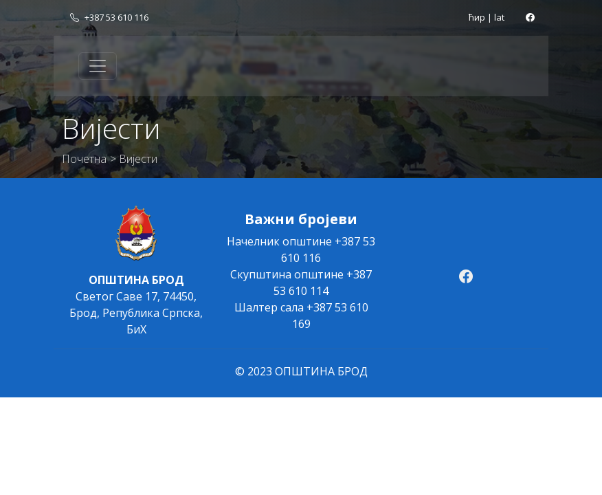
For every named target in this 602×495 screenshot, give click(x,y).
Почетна (84, 158)
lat (499, 17)
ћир (477, 17)
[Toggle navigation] (97, 66)
